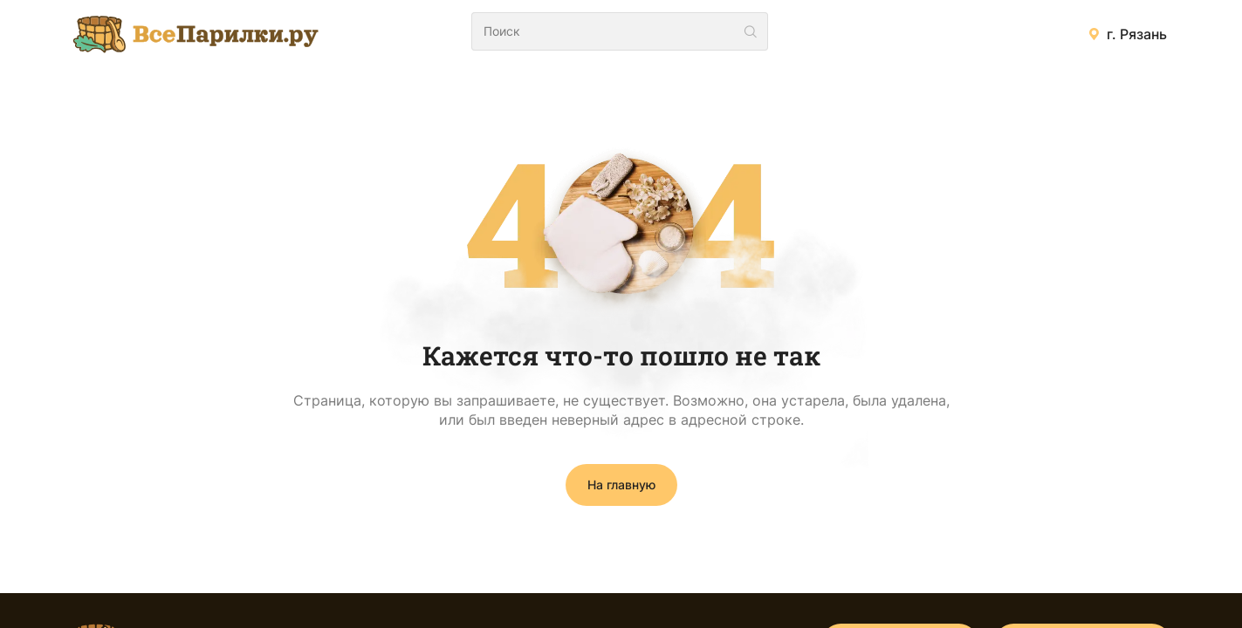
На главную (621, 484)
